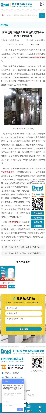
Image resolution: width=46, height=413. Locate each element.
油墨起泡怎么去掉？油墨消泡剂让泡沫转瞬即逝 (26, 247)
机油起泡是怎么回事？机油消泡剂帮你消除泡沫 (26, 253)
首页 (40, 408)
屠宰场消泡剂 (39, 57)
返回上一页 (35, 44)
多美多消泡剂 (15, 222)
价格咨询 (3, 287)
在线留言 (28, 408)
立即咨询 (11, 287)
